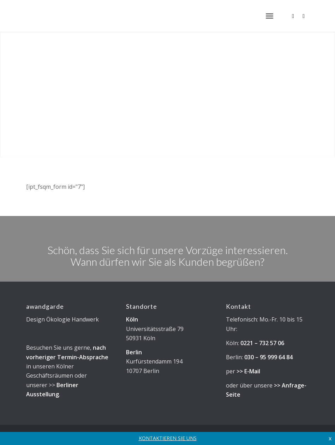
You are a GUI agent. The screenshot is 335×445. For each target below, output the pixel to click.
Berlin (134, 352)
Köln (132, 319)
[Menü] (269, 15)
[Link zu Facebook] (303, 16)
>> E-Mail (248, 371)
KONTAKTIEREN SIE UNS (168, 438)
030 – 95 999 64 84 (268, 357)
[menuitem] (269, 15)
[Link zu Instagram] (293, 16)
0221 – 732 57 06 (262, 343)
